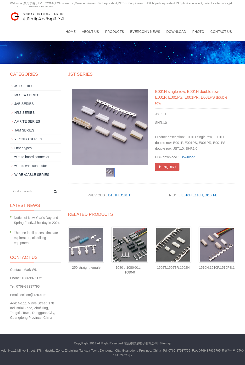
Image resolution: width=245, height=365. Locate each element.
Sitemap (165, 343)
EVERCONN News (145, 32)
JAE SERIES (24, 104)
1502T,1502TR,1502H (173, 267)
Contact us (221, 32)
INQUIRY (167, 167)
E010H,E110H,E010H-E (199, 195)
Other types (23, 148)
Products (114, 32)
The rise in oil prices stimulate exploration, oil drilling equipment (36, 238)
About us (90, 32)
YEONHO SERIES (28, 139)
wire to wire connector (30, 166)
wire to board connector (31, 157)
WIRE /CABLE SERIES (31, 175)
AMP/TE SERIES (27, 121)
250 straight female (86, 267)
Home (71, 32)
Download (176, 32)
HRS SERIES (24, 112)
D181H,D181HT (120, 195)
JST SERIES (23, 86)
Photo (198, 32)
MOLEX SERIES (26, 95)
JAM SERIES (24, 130)
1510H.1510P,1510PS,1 (216, 267)
